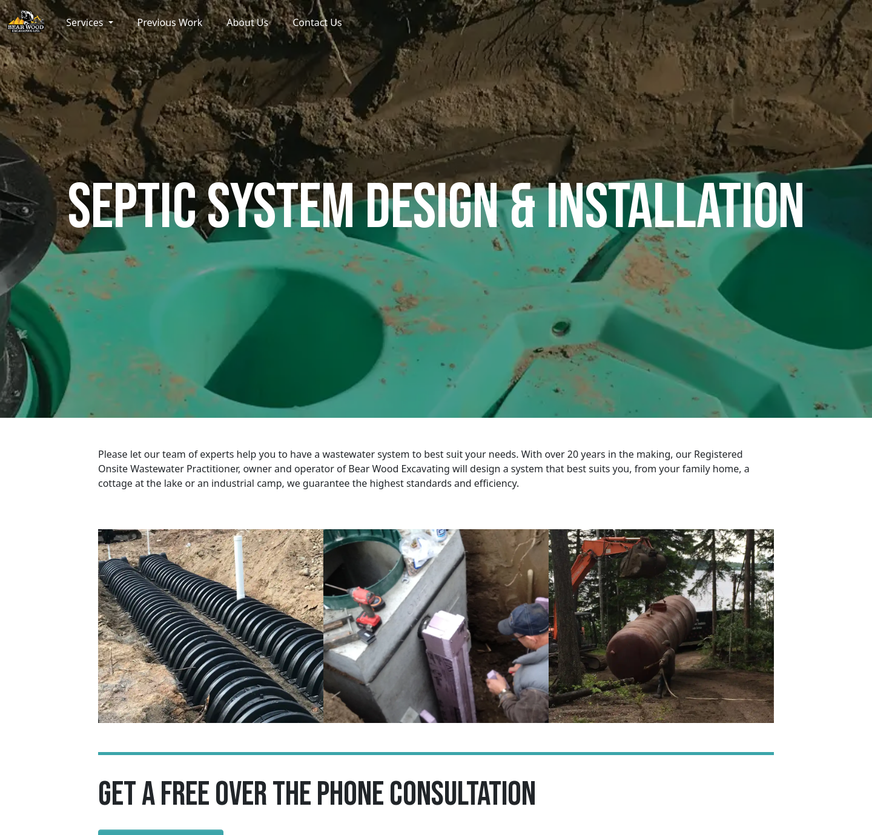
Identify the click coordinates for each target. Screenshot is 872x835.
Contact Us (317, 22)
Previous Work (170, 22)
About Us (247, 22)
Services (85, 22)
